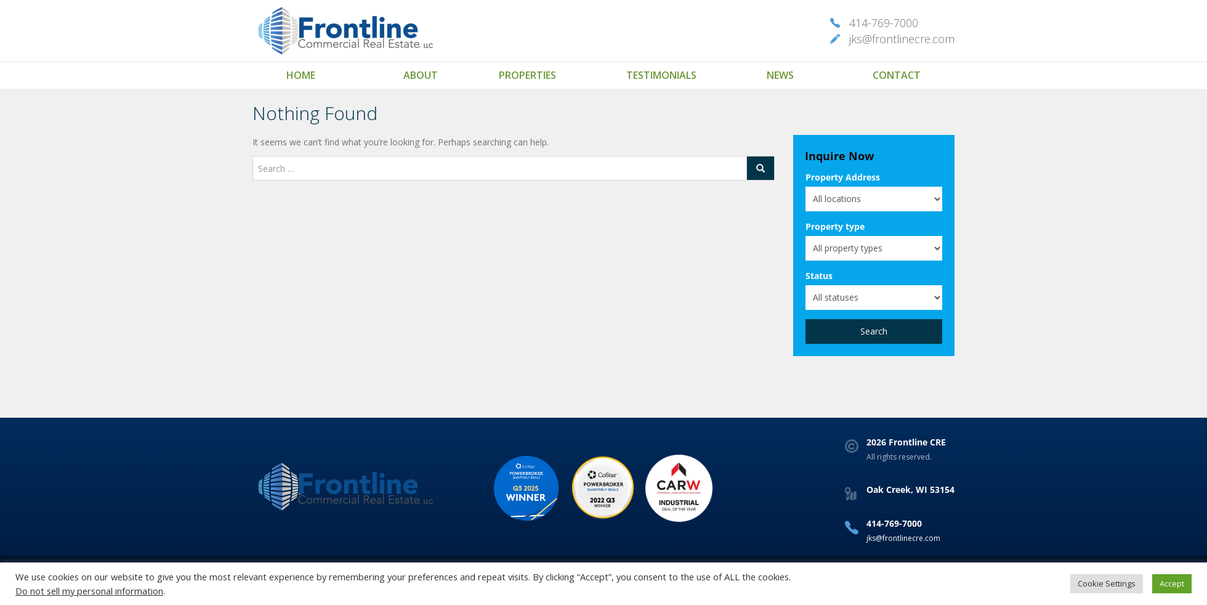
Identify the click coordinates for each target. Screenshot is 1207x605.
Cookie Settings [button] (1107, 583)
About (420, 75)
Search (873, 331)
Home (300, 75)
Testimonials (661, 75)
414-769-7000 (883, 22)
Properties (527, 75)
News (780, 75)
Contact (897, 75)
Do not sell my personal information (89, 591)
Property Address (842, 177)
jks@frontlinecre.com (902, 38)
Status (819, 276)
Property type (835, 226)
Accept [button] (1172, 583)
